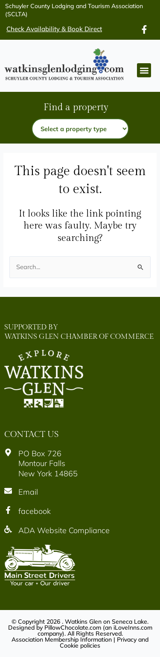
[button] (144, 70)
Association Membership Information (62, 639)
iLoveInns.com (132, 627)
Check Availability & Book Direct (54, 29)
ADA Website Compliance (64, 530)
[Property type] (80, 128)
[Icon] (144, 29)
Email (28, 492)
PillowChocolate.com (72, 627)
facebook (34, 511)
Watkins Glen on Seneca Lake (106, 621)
